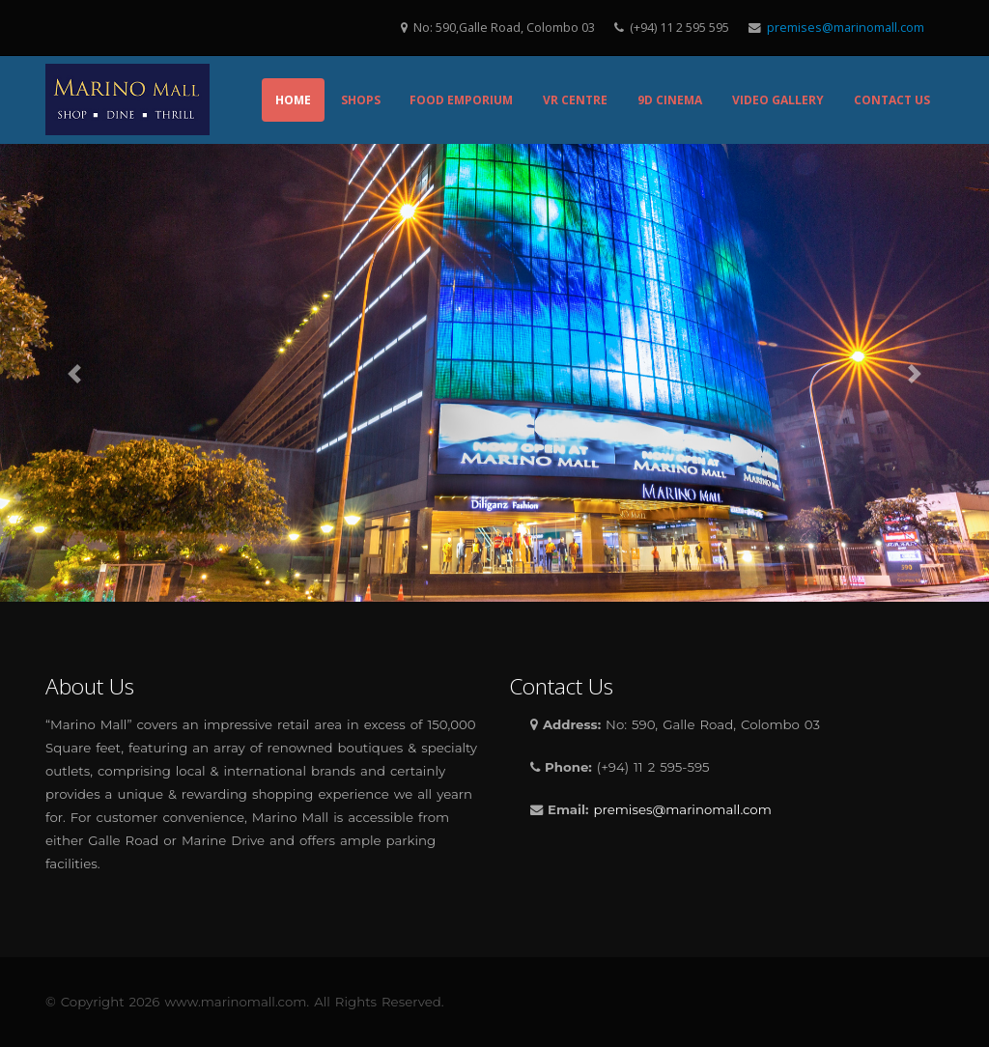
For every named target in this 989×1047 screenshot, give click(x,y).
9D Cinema (669, 100)
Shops (361, 100)
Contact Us (892, 100)
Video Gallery (778, 100)
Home (293, 100)
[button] (74, 373)
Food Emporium (461, 100)
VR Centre (575, 100)
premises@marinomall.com (845, 27)
